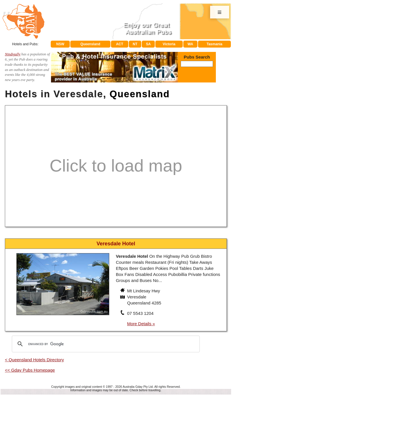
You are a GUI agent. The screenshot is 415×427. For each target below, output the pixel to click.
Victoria (169, 44)
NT (135, 44)
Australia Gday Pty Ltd (138, 386)
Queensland (90, 44)
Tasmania (214, 44)
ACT (119, 44)
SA (148, 44)
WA (190, 44)
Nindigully (12, 54)
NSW (60, 44)
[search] (105, 344)
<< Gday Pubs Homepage (30, 370)
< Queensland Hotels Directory (34, 359)
